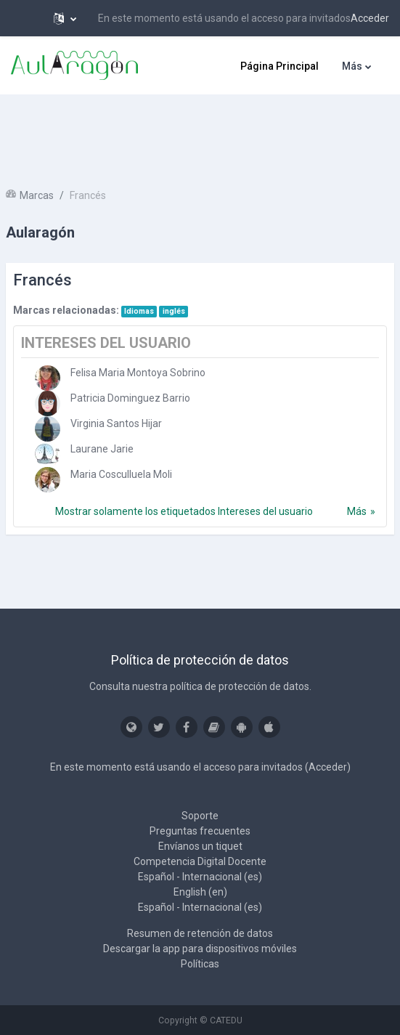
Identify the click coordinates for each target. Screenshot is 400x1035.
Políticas (200, 964)
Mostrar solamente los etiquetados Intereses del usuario (184, 511)
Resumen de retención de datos (200, 933)
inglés (174, 311)
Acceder (370, 18)
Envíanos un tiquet (200, 846)
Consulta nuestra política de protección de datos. (200, 686)
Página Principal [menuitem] (279, 66)
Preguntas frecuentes (200, 831)
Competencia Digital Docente (200, 861)
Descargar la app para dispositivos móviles (200, 948)
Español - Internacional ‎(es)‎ (200, 876)
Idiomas (139, 311)
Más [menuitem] (352, 66)
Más (357, 511)
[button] (65, 18)
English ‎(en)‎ (200, 892)
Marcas (37, 195)
